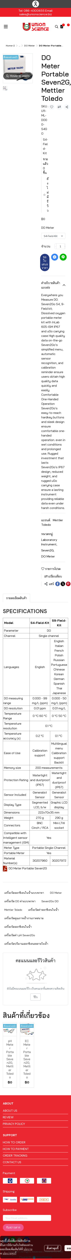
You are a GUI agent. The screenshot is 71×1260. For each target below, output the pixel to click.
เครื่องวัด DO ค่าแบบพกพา (19, 901)
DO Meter (29, 45)
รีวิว (35, 997)
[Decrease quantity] (55, 246)
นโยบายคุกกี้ (9, 1240)
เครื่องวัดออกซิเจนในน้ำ (18, 926)
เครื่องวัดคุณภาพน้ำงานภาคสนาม (24, 918)
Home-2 (10, 45)
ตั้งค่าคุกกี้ (53, 1234)
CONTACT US (12, 1162)
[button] (56, 26)
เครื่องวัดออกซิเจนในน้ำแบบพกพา (24, 892)
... (19, 45)
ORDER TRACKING (15, 1156)
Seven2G (47, 550)
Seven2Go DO (50, 901)
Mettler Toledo (13, 909)
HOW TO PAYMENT (16, 1149)
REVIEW (8, 1117)
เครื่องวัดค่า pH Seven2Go (19, 935)
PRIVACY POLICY (14, 1124)
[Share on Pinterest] (68, 584)
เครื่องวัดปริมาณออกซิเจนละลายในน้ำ (26, 943)
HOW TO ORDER (14, 1142)
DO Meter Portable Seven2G (28, 868)
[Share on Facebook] (57, 584)
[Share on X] (63, 584)
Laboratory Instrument (49, 542)
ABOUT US (10, 1111)
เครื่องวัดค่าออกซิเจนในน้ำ (43, 909)
